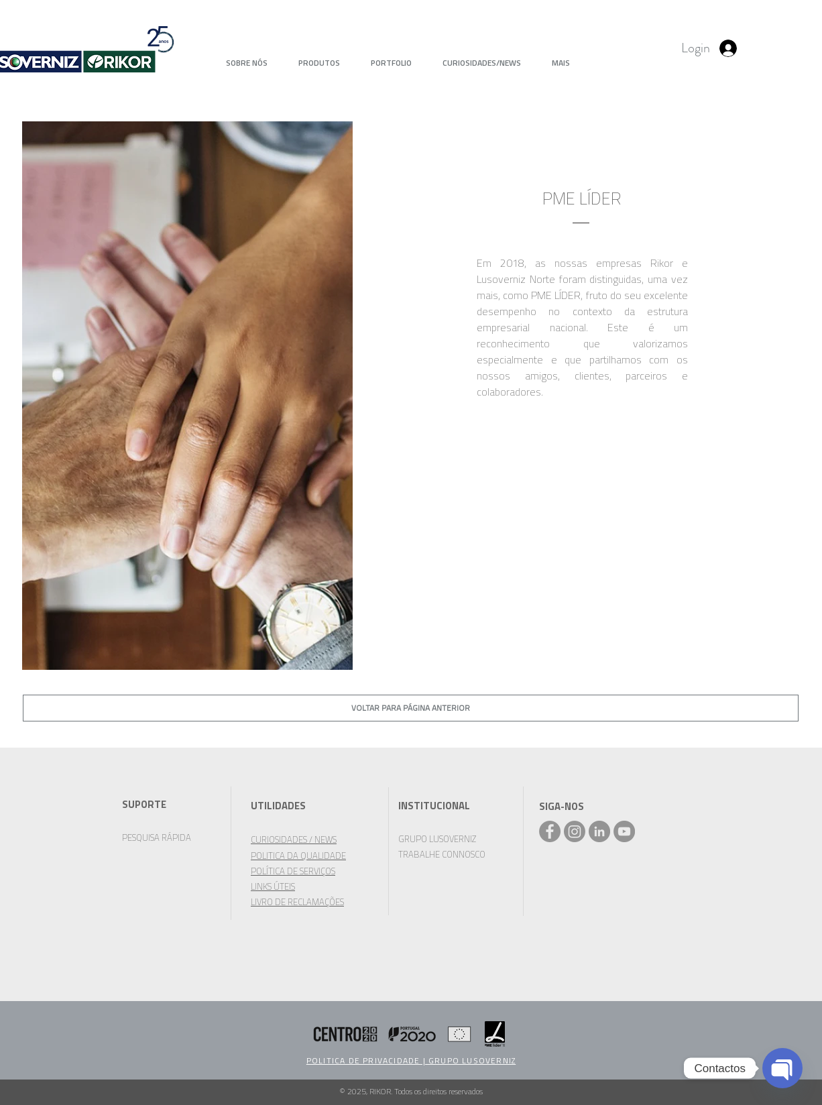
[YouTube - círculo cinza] (624, 831)
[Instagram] (574, 831)
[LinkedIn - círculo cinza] (599, 831)
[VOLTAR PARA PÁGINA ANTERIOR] (411, 708)
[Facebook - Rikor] (550, 831)
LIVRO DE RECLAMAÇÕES (297, 902)
